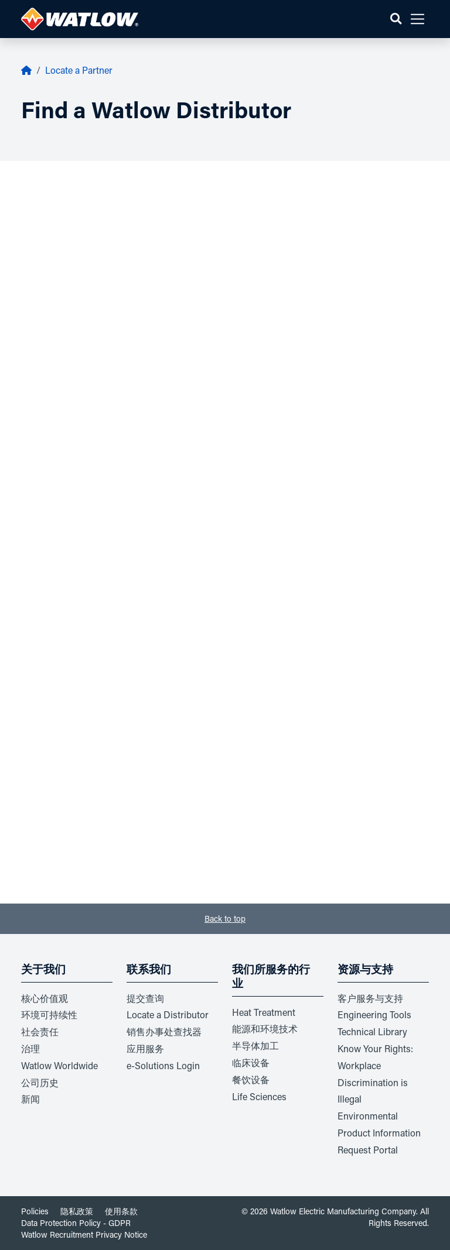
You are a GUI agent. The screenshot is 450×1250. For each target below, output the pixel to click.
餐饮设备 (251, 1079)
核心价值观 (44, 998)
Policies (35, 1211)
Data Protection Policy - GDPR (76, 1222)
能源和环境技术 (265, 1028)
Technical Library (372, 1031)
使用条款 (121, 1211)
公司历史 (40, 1082)
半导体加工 (255, 1045)
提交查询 (145, 998)
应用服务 (145, 1048)
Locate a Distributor (168, 1014)
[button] (396, 19)
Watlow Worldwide (59, 1065)
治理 (30, 1048)
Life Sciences (259, 1096)
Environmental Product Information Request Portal (379, 1133)
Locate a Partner (78, 70)
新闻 (30, 1099)
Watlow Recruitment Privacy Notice (84, 1234)
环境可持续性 (49, 1014)
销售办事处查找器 (164, 1031)
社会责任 (40, 1031)
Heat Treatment (263, 1012)
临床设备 (251, 1062)
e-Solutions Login (163, 1065)
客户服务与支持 (370, 998)
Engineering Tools (374, 1014)
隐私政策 (76, 1211)
